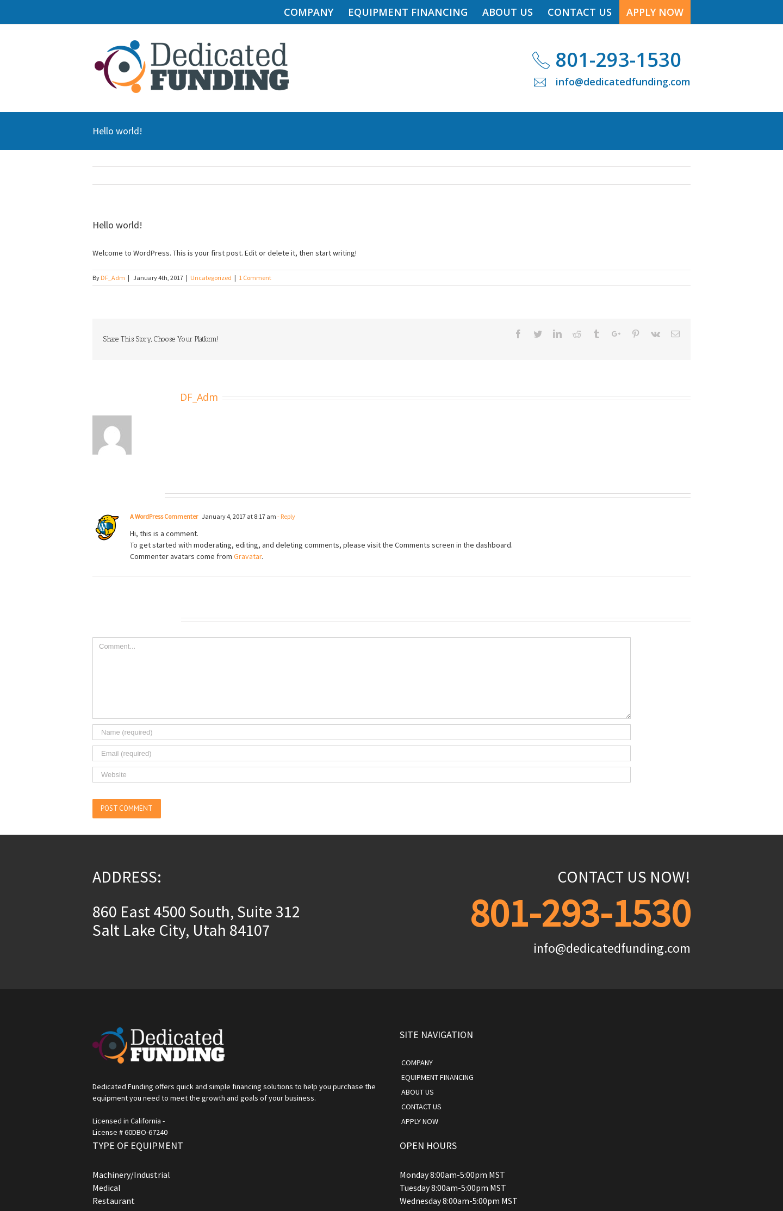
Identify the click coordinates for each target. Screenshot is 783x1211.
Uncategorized (211, 278)
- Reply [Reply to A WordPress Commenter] (285, 516)
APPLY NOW (419, 1121)
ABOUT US (417, 1092)
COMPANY (417, 1062)
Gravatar (248, 556)
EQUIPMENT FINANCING (437, 1077)
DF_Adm (113, 278)
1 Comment (255, 278)
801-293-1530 (618, 59)
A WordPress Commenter (164, 516)
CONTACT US (421, 1106)
